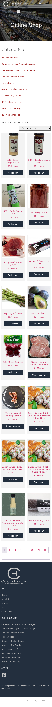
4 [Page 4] (20, 550)
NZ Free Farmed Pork (11, 115)
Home (4, 595)
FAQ (3, 607)
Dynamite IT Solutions (43, 701)
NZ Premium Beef (9, 57)
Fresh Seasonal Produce (12, 76)
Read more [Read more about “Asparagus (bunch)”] (13, 324)
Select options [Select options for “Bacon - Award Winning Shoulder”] (39, 375)
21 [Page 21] (39, 550)
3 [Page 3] (15, 550)
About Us (5, 599)
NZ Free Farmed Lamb (11, 102)
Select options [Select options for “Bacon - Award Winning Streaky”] (13, 426)
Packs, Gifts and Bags (11, 108)
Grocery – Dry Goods (12, 95)
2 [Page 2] (9, 550)
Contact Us (6, 611)
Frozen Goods (7, 83)
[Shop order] (35, 128)
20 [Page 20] (32, 550)
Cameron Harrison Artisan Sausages (18, 64)
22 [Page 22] (45, 550)
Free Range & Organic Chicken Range (18, 70)
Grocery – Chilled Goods (14, 89)
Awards (4, 603)
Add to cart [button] (13, 173)
